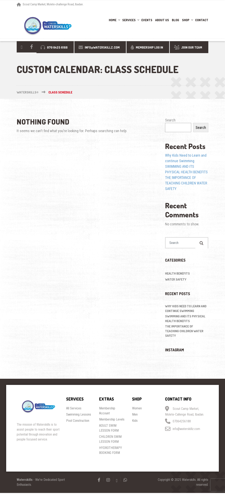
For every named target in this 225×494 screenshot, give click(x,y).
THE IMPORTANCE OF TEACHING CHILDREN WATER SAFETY (186, 183)
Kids (135, 422)
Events (146, 20)
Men (135, 415)
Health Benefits (177, 275)
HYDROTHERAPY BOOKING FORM (110, 451)
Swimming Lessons (78, 415)
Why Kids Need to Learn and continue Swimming (185, 309)
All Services (73, 409)
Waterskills (25, 481)
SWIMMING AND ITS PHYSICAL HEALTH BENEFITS (185, 320)
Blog (175, 20)
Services (129, 20)
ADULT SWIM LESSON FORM (109, 429)
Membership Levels (111, 420)
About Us (162, 20)
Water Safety (175, 280)
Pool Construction (77, 422)
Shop (185, 20)
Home (112, 20)
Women (137, 409)
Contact (201, 20)
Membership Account (107, 411)
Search (170, 120)
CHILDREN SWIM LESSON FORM (110, 440)
